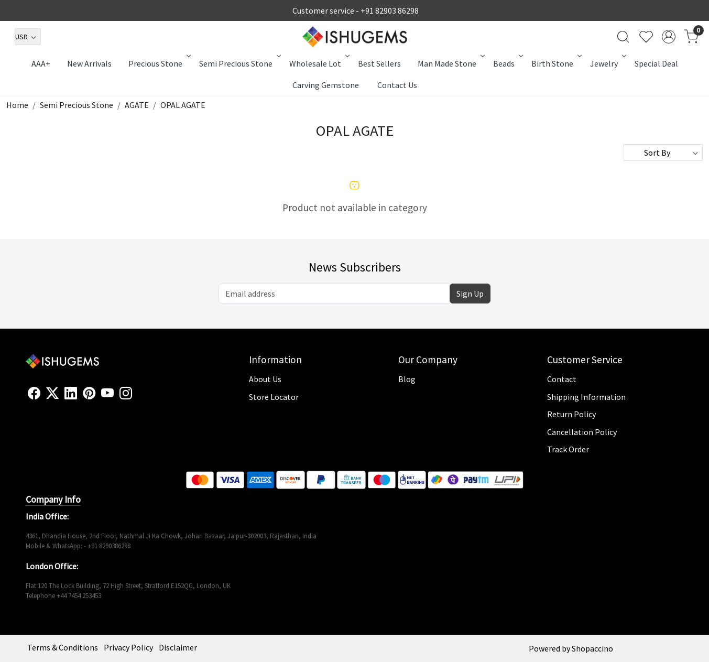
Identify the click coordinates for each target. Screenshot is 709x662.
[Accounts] (669, 37)
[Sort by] (663, 152)
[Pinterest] (89, 393)
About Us (265, 379)
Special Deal (656, 63)
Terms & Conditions (62, 647)
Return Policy (571, 414)
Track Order (568, 449)
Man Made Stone (450, 63)
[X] (52, 393)
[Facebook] (34, 393)
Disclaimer (178, 647)
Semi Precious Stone (239, 63)
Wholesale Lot (318, 63)
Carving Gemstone (325, 85)
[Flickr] (138, 398)
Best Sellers (379, 63)
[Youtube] (107, 393)
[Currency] (28, 36)
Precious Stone (158, 63)
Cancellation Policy (582, 432)
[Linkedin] (70, 393)
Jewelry (607, 63)
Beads (507, 63)
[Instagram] (125, 393)
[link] (623, 36)
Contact (561, 379)
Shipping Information (586, 397)
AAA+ (40, 63)
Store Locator (274, 397)
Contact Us (397, 85)
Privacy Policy (128, 647)
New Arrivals (89, 63)
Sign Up (470, 293)
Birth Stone (555, 63)
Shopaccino (592, 648)
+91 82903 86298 (390, 10)
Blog (407, 379)
